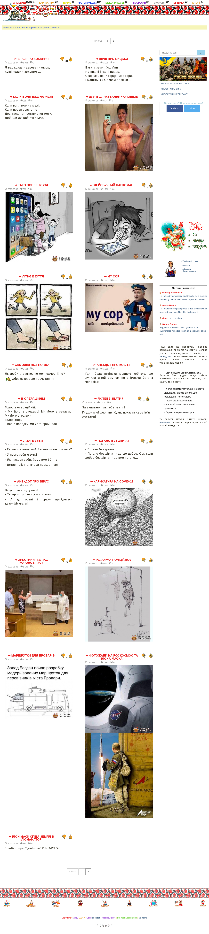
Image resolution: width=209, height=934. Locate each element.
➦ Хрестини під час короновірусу (31, 561)
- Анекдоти (185, 265)
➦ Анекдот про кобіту (111, 364)
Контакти (143, 918)
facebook (175, 108)
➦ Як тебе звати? (108, 398)
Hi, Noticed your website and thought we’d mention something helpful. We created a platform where (183, 298)
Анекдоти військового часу (175, 84)
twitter (192, 108)
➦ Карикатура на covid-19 (111, 481)
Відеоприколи (116, 2)
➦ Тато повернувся (31, 185)
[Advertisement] (122, 14)
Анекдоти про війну (171, 89)
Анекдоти (23, 2)
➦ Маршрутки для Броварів (31, 655)
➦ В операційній (31, 398)
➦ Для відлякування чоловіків (112, 96)
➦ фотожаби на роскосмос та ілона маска (112, 657)
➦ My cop (111, 276)
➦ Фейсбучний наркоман (111, 185)
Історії (197, 2)
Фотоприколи (90, 2)
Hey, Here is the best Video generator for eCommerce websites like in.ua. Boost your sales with (183, 331)
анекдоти (165, 422)
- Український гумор (189, 261)
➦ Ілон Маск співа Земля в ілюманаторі (31, 838)
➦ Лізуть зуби (31, 440)
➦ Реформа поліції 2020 (111, 559)
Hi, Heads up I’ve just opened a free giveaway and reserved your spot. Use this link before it (183, 310)
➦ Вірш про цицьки (112, 58)
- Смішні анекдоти (188, 271)
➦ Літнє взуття (31, 276)
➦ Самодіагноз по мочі (31, 364)
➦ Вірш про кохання (31, 58)
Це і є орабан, (175, 318)
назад (98, 41)
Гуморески (140, 2)
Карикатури (48, 2)
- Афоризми (186, 269)
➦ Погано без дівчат (111, 440)
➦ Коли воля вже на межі (31, 96)
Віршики (180, 2)
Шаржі (68, 2)
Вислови (161, 2)
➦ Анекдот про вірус (31, 481)
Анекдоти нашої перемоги (174, 94)
